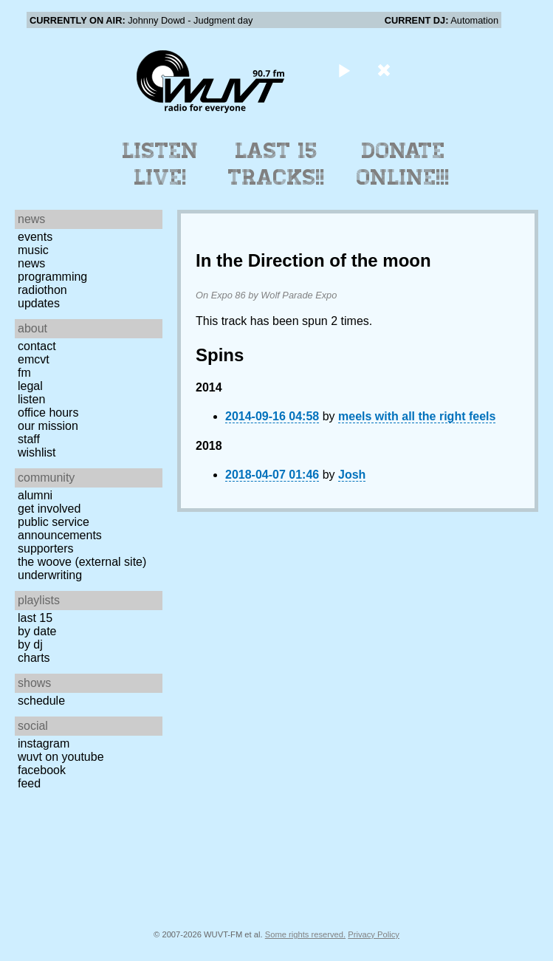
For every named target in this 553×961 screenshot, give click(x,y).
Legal (30, 386)
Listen (31, 399)
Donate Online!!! (403, 164)
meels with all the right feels (416, 416)
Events (35, 236)
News (31, 263)
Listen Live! (161, 164)
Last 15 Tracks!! (276, 164)
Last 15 (35, 618)
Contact (37, 346)
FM (24, 372)
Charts (34, 658)
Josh (351, 474)
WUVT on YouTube (61, 756)
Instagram (43, 743)
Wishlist (37, 452)
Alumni (35, 495)
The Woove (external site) (82, 561)
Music (33, 250)
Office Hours (48, 412)
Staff (29, 439)
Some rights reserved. (305, 934)
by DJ (30, 644)
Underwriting (50, 575)
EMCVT (33, 359)
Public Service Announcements (60, 528)
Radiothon (42, 290)
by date (37, 631)
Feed (29, 783)
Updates (39, 303)
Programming (52, 276)
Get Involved (49, 508)
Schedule (41, 700)
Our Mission (48, 426)
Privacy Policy (373, 934)
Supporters (46, 548)
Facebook (42, 770)
